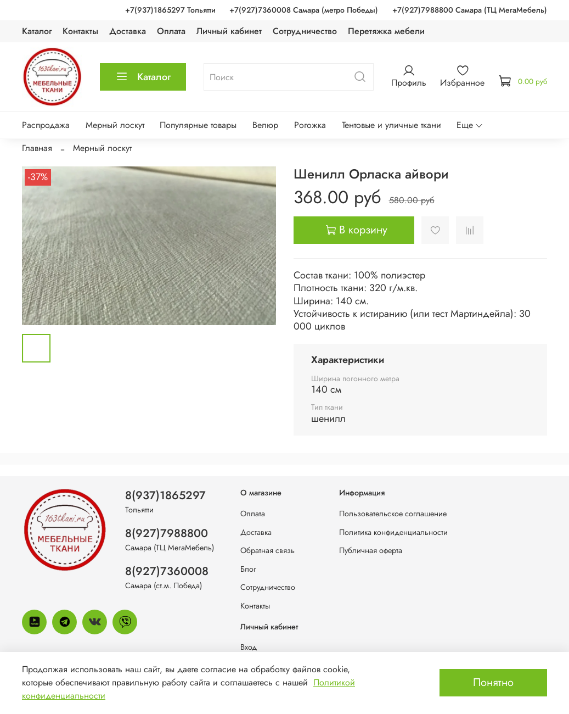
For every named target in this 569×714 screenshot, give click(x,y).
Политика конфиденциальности (393, 532)
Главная (37, 148)
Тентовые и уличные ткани (391, 125)
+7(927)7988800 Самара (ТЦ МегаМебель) (469, 9)
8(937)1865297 (165, 495)
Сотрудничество (305, 31)
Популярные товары (198, 125)
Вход (248, 647)
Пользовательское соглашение (393, 513)
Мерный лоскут (115, 125)
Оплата (171, 31)
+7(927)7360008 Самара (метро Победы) (303, 9)
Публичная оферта (370, 550)
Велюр (265, 125)
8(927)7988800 (166, 533)
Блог (248, 569)
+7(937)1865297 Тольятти (170, 9)
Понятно (493, 682)
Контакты (80, 31)
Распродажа (46, 125)
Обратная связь (267, 550)
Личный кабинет (229, 31)
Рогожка (310, 125)
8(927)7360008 (167, 571)
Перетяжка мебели (386, 31)
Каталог (37, 31)
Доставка (127, 31)
